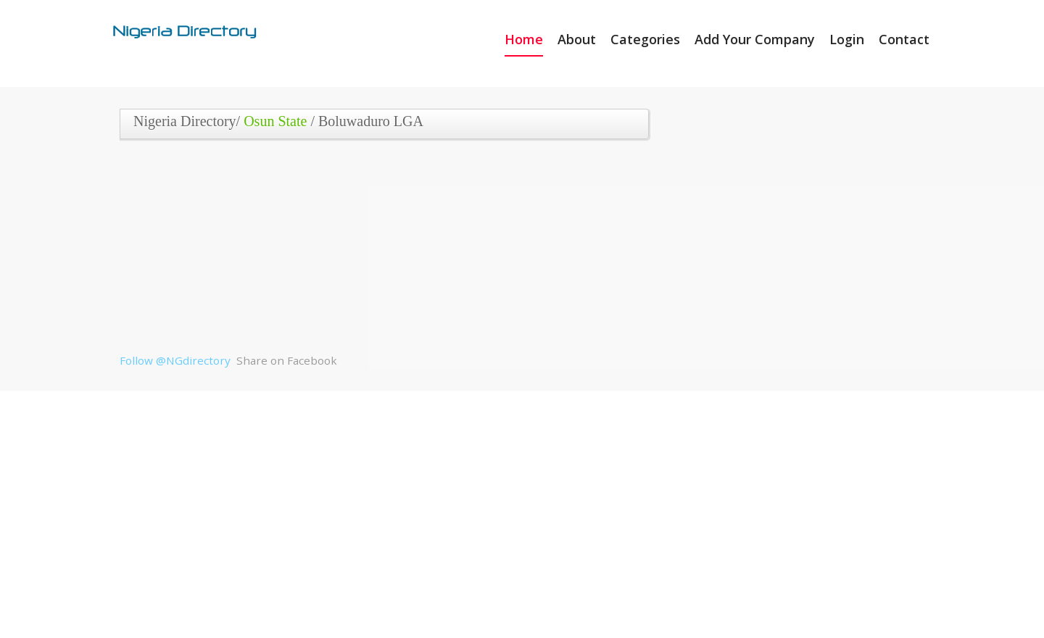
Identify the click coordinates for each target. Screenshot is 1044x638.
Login (846, 39)
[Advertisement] (379, 251)
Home (524, 39)
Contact (904, 39)
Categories (645, 39)
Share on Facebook (286, 360)
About (577, 39)
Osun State (275, 121)
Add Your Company (755, 39)
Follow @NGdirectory (175, 360)
